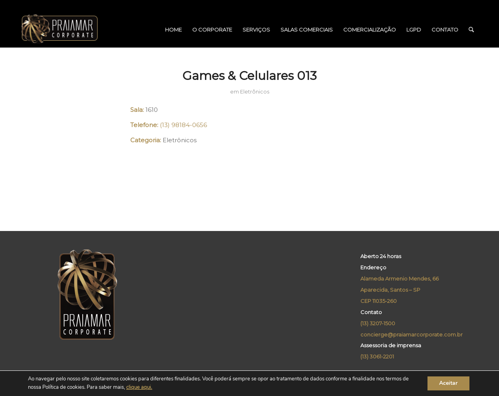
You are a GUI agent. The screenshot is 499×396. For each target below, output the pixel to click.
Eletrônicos (254, 92)
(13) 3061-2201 (377, 356)
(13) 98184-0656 (183, 125)
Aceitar (448, 383)
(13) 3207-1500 (377, 323)
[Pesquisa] (471, 30)
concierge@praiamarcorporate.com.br (411, 334)
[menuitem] (173, 30)
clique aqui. (139, 387)
